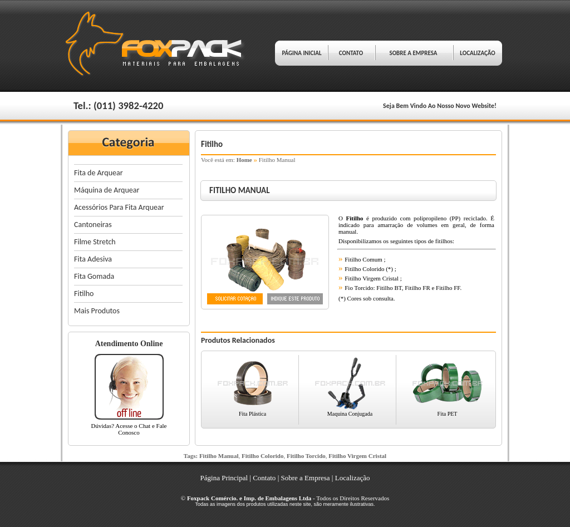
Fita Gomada (94, 276)
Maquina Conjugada (349, 414)
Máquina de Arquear (106, 190)
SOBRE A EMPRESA (413, 53)
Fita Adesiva (93, 259)
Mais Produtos (97, 311)
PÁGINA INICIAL (301, 53)
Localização (352, 478)
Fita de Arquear (98, 173)
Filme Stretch (95, 242)
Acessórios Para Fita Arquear (119, 207)
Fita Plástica (252, 414)
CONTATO (351, 53)
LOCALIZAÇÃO (477, 53)
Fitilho (84, 293)
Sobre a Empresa (305, 478)
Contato (264, 478)
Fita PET (448, 414)
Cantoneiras (93, 224)
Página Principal (224, 478)
